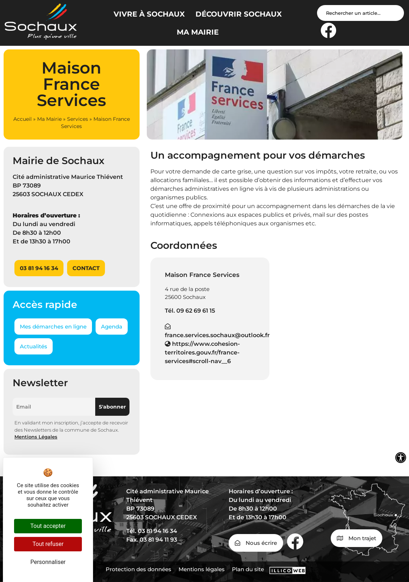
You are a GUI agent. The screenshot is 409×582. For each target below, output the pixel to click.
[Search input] (360, 13)
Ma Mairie (49, 119)
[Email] (54, 407)
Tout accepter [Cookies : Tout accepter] (48, 526)
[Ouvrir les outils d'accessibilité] (401, 458)
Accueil (22, 119)
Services (77, 119)
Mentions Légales (35, 437)
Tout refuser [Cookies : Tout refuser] (47, 544)
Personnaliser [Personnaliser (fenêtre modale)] (48, 562)
